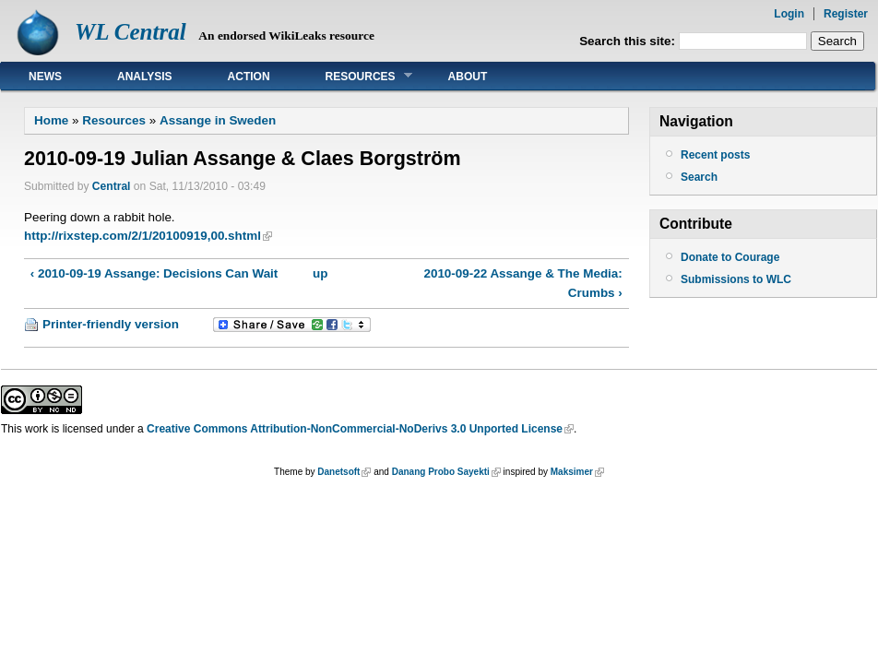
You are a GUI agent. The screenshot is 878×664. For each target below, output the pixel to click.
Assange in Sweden (218, 120)
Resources (355, 76)
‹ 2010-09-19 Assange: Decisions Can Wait (154, 273)
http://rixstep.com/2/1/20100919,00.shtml (142, 236)
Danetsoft (338, 472)
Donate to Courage (730, 257)
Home (51, 120)
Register (846, 13)
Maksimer (572, 472)
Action (249, 76)
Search (699, 177)
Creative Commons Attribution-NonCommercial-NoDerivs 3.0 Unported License (355, 428)
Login (789, 13)
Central (111, 186)
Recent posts (715, 154)
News (45, 76)
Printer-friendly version (110, 324)
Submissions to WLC (736, 279)
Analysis (144, 76)
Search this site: (629, 41)
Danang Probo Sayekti (441, 472)
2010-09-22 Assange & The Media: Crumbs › (522, 283)
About (468, 76)
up (320, 273)
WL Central (130, 31)
